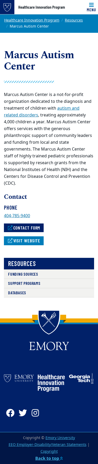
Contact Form (23, 228)
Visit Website (23, 240)
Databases (17, 292)
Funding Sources (23, 273)
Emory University (60, 438)
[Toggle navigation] (91, 7)
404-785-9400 (17, 216)
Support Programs (24, 283)
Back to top (49, 458)
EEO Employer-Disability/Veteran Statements (48, 444)
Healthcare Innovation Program (41, 7)
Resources (74, 20)
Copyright (49, 451)
